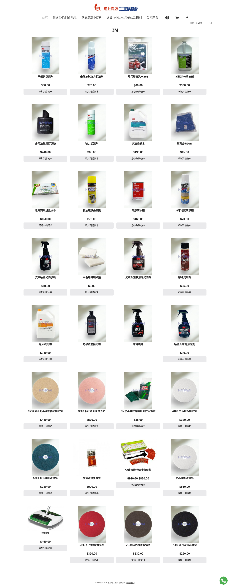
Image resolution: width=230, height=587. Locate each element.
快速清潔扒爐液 (92, 478)
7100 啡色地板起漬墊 (138, 545)
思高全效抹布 (184, 143)
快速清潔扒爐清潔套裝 (138, 470)
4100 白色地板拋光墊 (184, 411)
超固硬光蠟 (45, 344)
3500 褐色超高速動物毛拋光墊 (45, 411)
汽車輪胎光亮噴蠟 (45, 277)
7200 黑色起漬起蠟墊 (184, 545)
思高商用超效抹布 (45, 210)
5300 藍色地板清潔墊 (45, 478)
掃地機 (45, 533)
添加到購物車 (45, 91)
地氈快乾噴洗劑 (185, 76)
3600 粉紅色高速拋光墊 (91, 411)
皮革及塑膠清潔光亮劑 (138, 277)
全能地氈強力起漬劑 (91, 76)
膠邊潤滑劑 (184, 277)
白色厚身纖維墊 (92, 277)
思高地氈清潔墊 (185, 478)
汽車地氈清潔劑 (185, 210)
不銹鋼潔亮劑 (45, 76)
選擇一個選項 (45, 225)
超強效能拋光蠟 (92, 344)
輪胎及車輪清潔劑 (184, 344)
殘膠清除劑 (138, 210)
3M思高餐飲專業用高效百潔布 (138, 411)
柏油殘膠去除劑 (92, 210)
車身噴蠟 (138, 344)
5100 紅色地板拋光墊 (92, 545)
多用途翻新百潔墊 (45, 143)
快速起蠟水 (138, 143)
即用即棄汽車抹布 (138, 76)
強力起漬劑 (91, 143)
